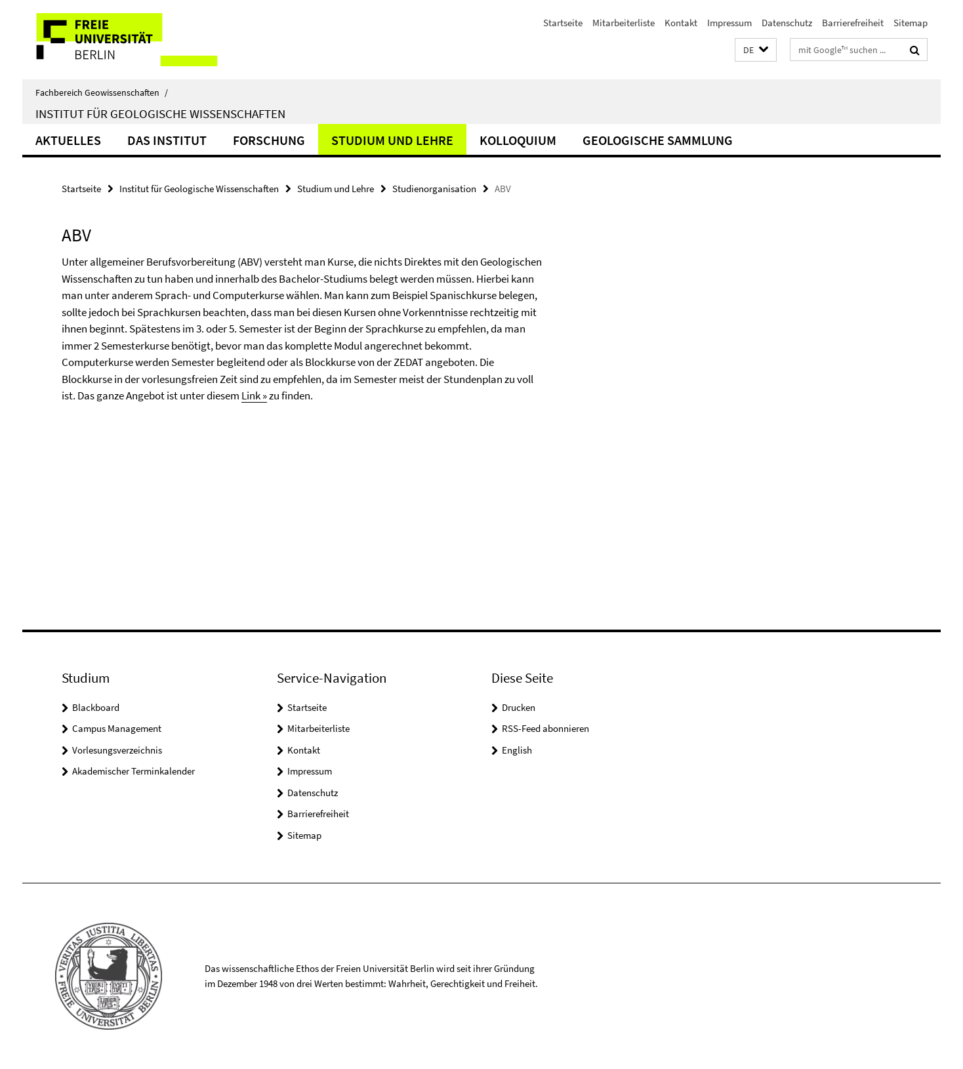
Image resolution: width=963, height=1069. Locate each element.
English (517, 750)
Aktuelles (68, 140)
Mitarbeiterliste (623, 22)
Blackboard (95, 707)
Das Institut (167, 140)
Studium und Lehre (392, 140)
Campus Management (116, 728)
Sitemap (910, 22)
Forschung (269, 140)
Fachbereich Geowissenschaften (101, 92)
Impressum (729, 22)
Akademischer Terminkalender (133, 771)
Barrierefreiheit (853, 22)
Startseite (563, 22)
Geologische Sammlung (658, 140)
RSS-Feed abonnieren (545, 728)
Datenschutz (787, 22)
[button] (756, 50)
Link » (254, 395)
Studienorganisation (434, 188)
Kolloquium (518, 140)
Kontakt (681, 22)
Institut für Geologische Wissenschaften (160, 113)
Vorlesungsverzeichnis (117, 750)
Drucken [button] (518, 707)
